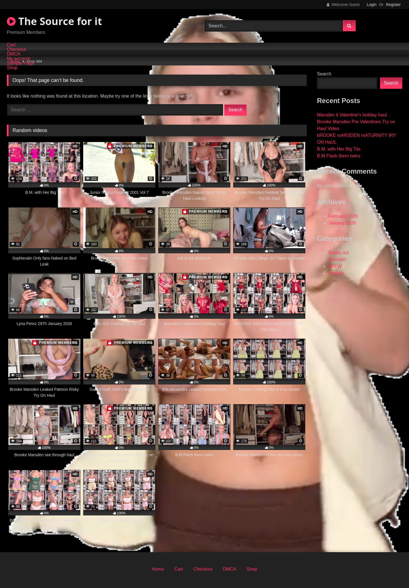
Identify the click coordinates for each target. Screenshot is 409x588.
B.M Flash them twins (338, 155)
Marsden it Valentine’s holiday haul (352, 114)
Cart (11, 45)
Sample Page (20, 63)
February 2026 (343, 216)
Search (324, 73)
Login (371, 4)
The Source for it (54, 21)
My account (18, 58)
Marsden (337, 259)
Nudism (336, 273)
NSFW (335, 266)
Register (393, 4)
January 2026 (342, 223)
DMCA (13, 54)
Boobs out (338, 252)
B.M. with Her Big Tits (338, 149)
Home (158, 569)
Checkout (16, 49)
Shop (12, 67)
